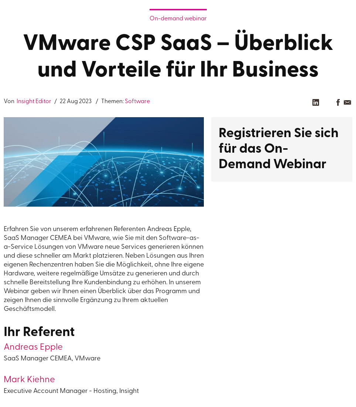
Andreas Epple (33, 347)
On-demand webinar (178, 19)
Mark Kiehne (29, 380)
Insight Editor (33, 102)
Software (137, 102)
